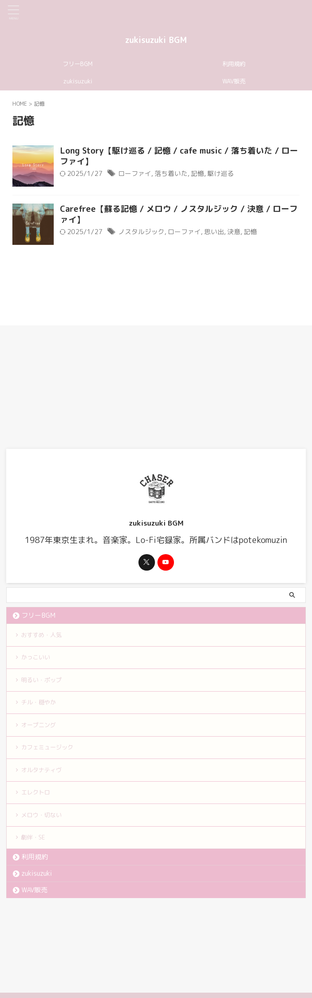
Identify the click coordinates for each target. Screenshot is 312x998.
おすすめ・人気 (44, 635)
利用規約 (233, 64)
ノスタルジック (141, 231)
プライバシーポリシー (169, 950)
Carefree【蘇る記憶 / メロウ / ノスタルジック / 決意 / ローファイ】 (179, 214)
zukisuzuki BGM (156, 39)
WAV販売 (233, 81)
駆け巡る (220, 173)
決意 (234, 231)
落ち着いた (171, 173)
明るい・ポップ (44, 682)
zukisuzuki (78, 81)
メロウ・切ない (44, 823)
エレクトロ (38, 800)
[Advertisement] (152, 387)
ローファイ (134, 173)
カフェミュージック (51, 753)
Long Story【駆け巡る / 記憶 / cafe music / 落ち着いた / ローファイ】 (179, 156)
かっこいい (38, 659)
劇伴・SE (35, 847)
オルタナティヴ (44, 776)
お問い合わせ (219, 950)
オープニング (41, 729)
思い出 (214, 231)
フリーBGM (78, 64)
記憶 (197, 173)
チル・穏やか (41, 706)
